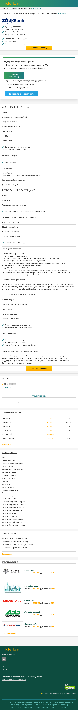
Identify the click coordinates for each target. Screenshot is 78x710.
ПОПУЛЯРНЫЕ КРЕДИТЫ (11, 413)
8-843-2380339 (10, 384)
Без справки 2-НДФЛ (9, 499)
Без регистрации (8, 496)
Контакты (5, 669)
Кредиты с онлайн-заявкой (12, 522)
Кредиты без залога (9, 516)
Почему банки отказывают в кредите (16, 542)
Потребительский (8, 430)
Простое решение (8, 438)
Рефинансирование (9, 472)
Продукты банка (39, 396)
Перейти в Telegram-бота (21, 94)
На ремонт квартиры (10, 490)
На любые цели (7, 422)
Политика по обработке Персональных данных (22, 677)
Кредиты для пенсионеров (12, 510)
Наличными (6, 418)
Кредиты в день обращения (12, 519)
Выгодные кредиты (9, 487)
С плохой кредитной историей (13, 502)
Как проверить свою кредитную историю (17, 545)
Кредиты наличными (9, 493)
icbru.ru (7, 388)
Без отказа (6, 484)
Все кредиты (7, 444)
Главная (5, 8)
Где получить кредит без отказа (14, 547)
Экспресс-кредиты (9, 478)
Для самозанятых (8, 461)
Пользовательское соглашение (14, 680)
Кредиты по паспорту (10, 513)
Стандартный (7, 434)
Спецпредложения (10, 562)
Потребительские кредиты (19, 8)
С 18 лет (5, 458)
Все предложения (9, 453)
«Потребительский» (32, 612)
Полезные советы (9, 534)
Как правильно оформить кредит (14, 539)
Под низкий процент (9, 475)
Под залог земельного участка (13, 464)
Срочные (5, 481)
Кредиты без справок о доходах (14, 525)
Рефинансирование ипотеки (12, 469)
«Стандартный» (30, 624)
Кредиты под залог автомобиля (14, 504)
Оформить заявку (39, 48)
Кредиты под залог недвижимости (15, 507)
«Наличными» (29, 570)
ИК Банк (63, 13)
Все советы (7, 554)
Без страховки (7, 467)
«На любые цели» (31, 586)
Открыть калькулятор (14, 75)
